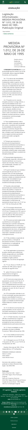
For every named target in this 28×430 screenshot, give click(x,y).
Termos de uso (14, 420)
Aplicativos (14, 424)
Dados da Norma (9, 34)
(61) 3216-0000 (20, 403)
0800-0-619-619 (15, 402)
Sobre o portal (14, 417)
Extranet (14, 427)
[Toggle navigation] (3, 2)
